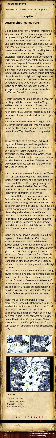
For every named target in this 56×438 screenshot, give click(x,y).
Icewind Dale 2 (26, 9)
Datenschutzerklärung (37, 435)
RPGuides (10, 9)
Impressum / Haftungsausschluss (41, 433)
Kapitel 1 (43, 9)
